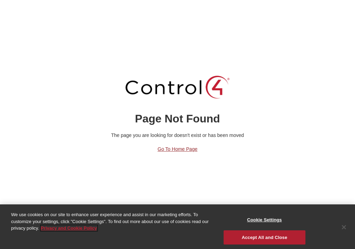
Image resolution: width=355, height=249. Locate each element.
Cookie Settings (264, 221)
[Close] (344, 228)
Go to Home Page (178, 149)
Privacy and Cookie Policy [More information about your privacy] (69, 229)
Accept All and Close (264, 238)
